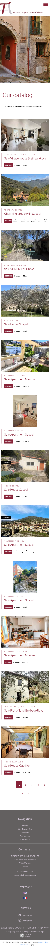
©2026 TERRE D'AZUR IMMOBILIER (18, 927)
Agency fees (13, 931)
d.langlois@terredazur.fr (25, 875)
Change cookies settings (33, 931)
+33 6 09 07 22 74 (25, 871)
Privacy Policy (43, 942)
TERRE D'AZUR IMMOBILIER (25, 856)
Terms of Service (24, 945)
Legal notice (43, 927)
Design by (25, 935)
